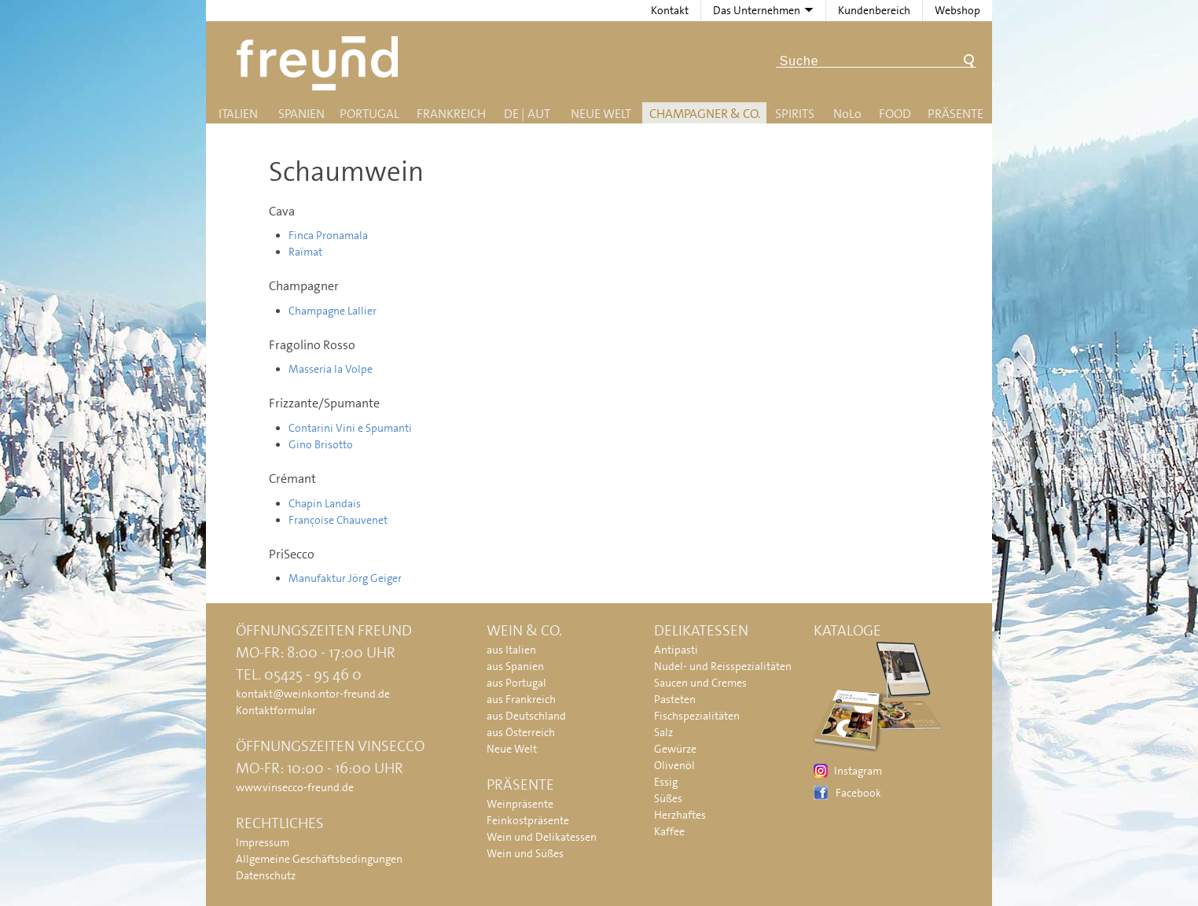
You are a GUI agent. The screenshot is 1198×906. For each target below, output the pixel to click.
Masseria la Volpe (330, 369)
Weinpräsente (520, 804)
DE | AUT (527, 113)
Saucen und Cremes (700, 683)
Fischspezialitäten (697, 716)
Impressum (262, 842)
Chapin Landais (324, 503)
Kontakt (670, 10)
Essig (666, 782)
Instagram (858, 771)
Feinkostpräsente (528, 820)
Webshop (957, 10)
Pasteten (675, 699)
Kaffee (669, 831)
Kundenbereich (874, 10)
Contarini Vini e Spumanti (350, 428)
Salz (663, 732)
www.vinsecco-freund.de (295, 787)
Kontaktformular (276, 710)
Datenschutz (266, 875)
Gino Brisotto (320, 444)
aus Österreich (521, 732)
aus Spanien (515, 666)
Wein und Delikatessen (542, 837)
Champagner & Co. (704, 113)
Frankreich (451, 113)
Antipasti (676, 650)
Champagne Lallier (332, 311)
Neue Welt (601, 113)
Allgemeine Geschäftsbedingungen (319, 859)
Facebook (858, 793)
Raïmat (305, 252)
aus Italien (511, 650)
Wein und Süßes (525, 853)
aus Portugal (516, 683)
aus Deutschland (526, 716)
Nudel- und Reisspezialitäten (723, 666)
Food (895, 113)
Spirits (794, 113)
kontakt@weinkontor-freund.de (313, 694)
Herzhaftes (680, 815)
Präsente (955, 113)
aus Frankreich (521, 699)
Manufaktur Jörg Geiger (345, 578)
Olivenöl (674, 765)
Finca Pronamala (328, 235)
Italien (238, 113)
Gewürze (675, 749)
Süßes (668, 798)
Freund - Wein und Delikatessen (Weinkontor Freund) (320, 63)
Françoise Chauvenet (338, 520)
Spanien (301, 113)
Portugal (369, 113)
